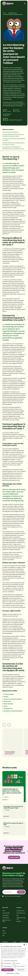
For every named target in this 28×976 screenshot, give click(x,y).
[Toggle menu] (25, 3)
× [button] (26, 944)
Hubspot (6, 696)
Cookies (14, 942)
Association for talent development (13, 711)
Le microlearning (6, 176)
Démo (3, 930)
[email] (14, 892)
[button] (14, 973)
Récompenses (5, 917)
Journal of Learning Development (13, 699)
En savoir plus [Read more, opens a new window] (19, 957)
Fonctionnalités (6, 913)
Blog (17, 915)
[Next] (9, 725)
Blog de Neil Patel (8, 703)
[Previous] (4, 725)
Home (4, 13)
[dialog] (14, 959)
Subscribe (21, 892)
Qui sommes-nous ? (21, 913)
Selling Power (7, 701)
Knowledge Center (12, 13)
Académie (7, 685)
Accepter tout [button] (7, 969)
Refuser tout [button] (20, 969)
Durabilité (18, 921)
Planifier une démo (14, 857)
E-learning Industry (9, 694)
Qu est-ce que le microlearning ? (10, 132)
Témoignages (5, 915)
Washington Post (8, 708)
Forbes (5, 706)
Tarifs (3, 910)
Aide (3, 935)
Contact (4, 933)
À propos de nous (20, 910)
